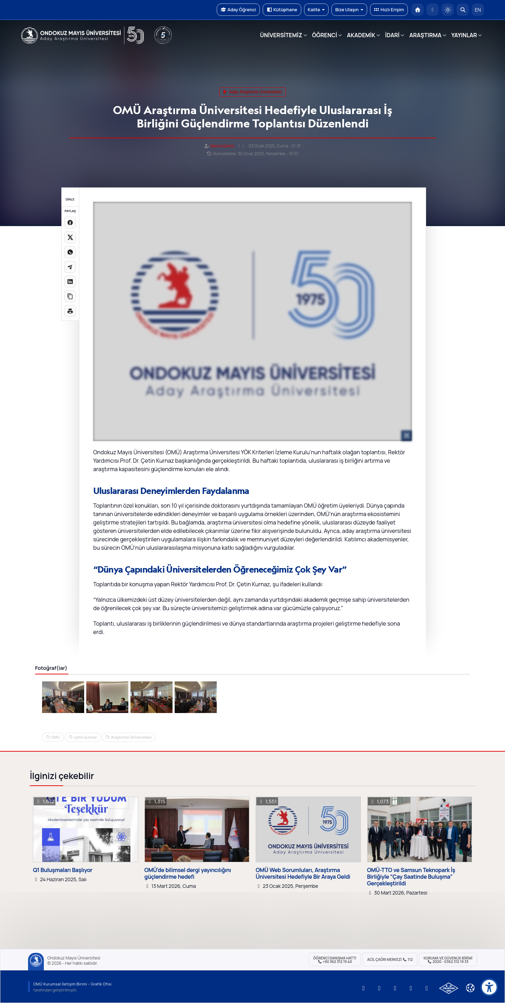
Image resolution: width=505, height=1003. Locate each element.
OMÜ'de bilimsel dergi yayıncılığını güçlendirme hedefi (187, 873)
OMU (55, 737)
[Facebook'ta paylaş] (70, 223)
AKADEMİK (361, 35)
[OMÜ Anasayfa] (417, 10)
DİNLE (70, 199)
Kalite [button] (316, 9)
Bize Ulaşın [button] (349, 9)
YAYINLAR (464, 35)
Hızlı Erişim (389, 9)
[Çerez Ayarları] (470, 988)
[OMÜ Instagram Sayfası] (395, 988)
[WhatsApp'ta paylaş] (70, 252)
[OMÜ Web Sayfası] (82, 35)
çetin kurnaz (85, 737)
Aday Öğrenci (238, 9)
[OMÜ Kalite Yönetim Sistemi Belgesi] (448, 988)
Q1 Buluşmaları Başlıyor (62, 870)
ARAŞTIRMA (425, 35)
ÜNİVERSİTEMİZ (281, 35)
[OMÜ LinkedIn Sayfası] (379, 988)
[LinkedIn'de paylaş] (70, 282)
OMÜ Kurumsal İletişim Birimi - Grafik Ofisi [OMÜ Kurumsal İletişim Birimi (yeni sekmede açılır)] (72, 983)
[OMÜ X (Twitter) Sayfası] (411, 988)
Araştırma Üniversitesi (131, 737)
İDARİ (392, 35)
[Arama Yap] (463, 10)
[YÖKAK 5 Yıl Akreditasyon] (163, 35)
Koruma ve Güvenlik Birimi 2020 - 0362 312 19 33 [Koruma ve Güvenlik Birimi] (448, 960)
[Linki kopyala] (70, 296)
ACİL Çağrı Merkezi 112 (390, 959)
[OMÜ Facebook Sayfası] (427, 988)
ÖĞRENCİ (324, 35)
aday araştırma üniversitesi (252, 92)
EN (478, 9)
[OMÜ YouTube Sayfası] (364, 988)
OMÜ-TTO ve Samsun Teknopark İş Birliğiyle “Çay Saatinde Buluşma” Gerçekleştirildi (411, 877)
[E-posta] (432, 10)
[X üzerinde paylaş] (70, 237)
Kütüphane (282, 9)
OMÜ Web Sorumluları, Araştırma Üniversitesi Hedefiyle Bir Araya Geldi (303, 873)
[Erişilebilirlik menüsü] (489, 987)
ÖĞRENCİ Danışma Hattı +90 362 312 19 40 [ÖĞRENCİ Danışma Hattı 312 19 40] (334, 960)
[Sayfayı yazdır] (70, 311)
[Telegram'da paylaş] (70, 267)
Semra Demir (222, 146)
